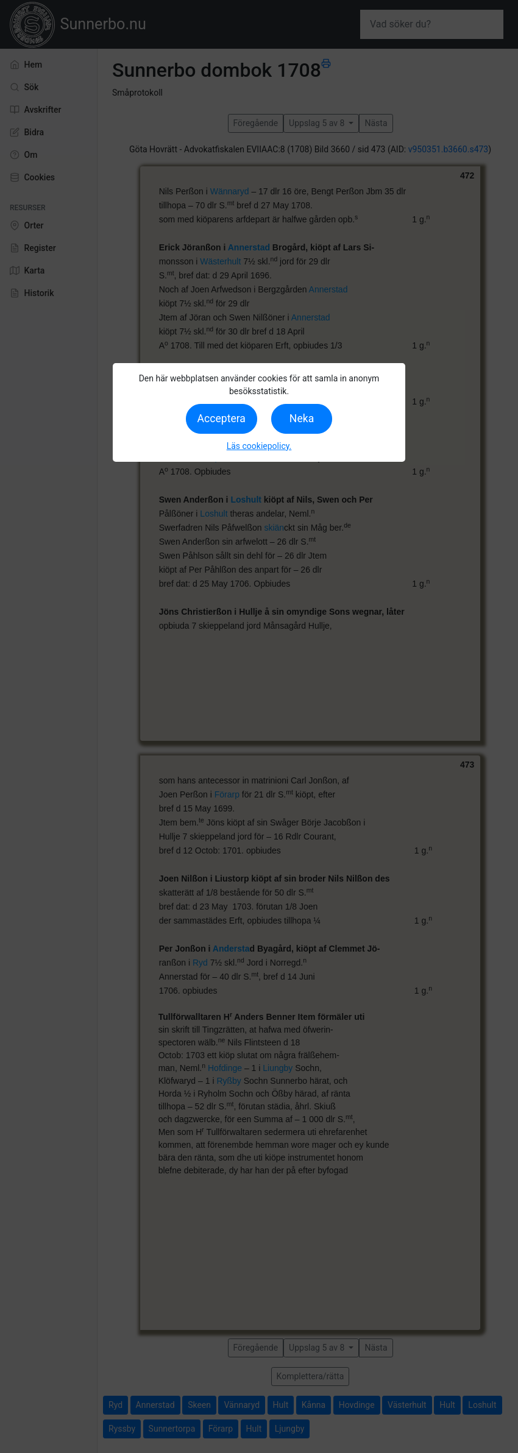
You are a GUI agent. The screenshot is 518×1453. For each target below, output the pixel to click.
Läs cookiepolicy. (259, 446)
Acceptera (221, 418)
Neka (301, 418)
